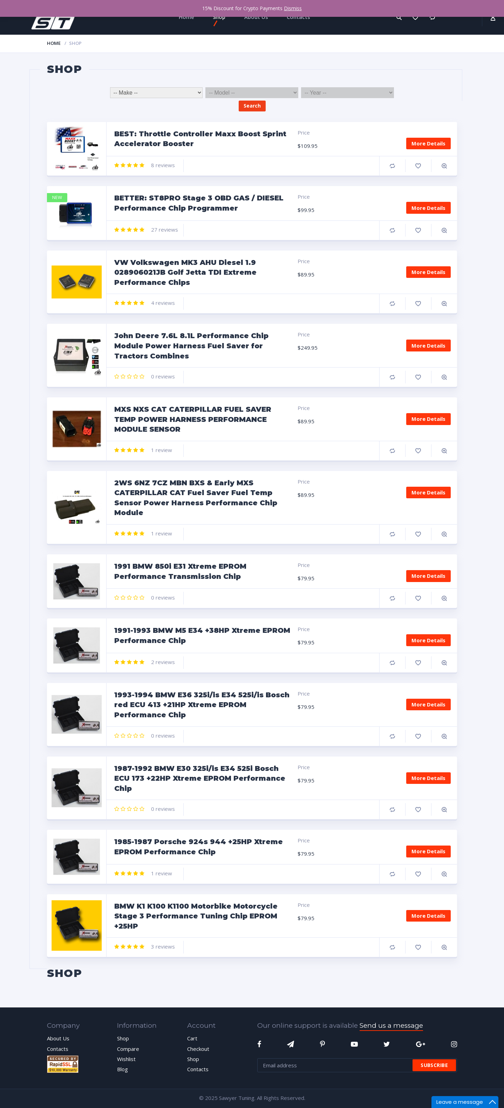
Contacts (57, 1048)
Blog (122, 1069)
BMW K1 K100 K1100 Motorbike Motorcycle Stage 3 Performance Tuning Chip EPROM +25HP (196, 916)
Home (54, 43)
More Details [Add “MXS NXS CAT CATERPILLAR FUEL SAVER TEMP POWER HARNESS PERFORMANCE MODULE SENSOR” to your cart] (428, 418)
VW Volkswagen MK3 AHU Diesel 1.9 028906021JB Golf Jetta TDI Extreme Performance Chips (185, 272)
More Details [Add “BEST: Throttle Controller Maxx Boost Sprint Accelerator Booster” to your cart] (428, 143)
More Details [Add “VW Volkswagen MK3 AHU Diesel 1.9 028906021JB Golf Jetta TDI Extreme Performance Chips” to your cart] (428, 271)
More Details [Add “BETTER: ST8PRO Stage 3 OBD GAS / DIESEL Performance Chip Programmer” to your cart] (428, 207)
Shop (123, 1038)
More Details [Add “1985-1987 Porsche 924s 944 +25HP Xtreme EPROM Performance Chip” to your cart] (428, 851)
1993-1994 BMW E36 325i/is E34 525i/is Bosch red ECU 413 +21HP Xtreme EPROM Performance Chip (202, 705)
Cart (192, 1038)
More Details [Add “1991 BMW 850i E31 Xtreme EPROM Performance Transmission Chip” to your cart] (428, 575)
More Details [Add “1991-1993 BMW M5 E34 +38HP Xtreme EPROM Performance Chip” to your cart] (428, 640)
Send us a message (391, 1025)
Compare (392, 166)
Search (252, 105)
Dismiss (293, 8)
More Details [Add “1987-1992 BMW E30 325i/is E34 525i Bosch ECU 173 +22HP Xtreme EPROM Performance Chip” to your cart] (428, 777)
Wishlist (126, 1058)
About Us (58, 1038)
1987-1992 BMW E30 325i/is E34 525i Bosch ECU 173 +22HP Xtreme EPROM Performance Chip (199, 778)
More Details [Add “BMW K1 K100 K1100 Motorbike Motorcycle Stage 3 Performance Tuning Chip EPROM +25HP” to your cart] (428, 915)
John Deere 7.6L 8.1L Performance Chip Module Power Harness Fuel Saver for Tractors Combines (191, 345)
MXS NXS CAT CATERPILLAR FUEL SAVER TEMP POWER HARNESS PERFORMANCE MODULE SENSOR (192, 419)
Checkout (198, 1048)
